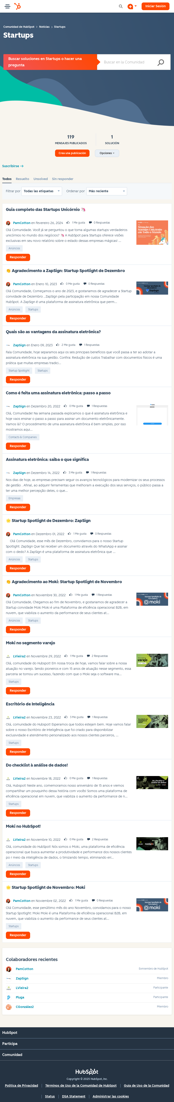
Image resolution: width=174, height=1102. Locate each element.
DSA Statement (73, 1096)
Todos (7, 179)
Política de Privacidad (21, 1086)
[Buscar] (134, 62)
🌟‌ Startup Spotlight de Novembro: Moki (45, 887)
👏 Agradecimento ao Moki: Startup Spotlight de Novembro (64, 581)
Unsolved (41, 179)
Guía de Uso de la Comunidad (146, 1086)
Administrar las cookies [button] (111, 1096)
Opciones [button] (106, 153)
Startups (33, 309)
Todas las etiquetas (38, 191)
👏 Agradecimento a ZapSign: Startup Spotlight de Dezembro (65, 270)
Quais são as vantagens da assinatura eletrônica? (53, 331)
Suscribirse (10, 166)
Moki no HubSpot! (23, 826)
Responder (18, 257)
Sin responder (62, 179)
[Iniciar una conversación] (132, 6)
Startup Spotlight (19, 370)
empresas (14, 498)
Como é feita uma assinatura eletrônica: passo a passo (58, 392)
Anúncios (14, 248)
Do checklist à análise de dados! (37, 765)
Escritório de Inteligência (30, 704)
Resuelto (22, 179)
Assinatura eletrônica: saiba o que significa (47, 459)
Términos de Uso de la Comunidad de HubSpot (81, 1086)
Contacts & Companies (23, 437)
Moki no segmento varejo (30, 642)
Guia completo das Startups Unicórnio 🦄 (46, 209)
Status (50, 1096)
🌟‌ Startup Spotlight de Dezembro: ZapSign (48, 520)
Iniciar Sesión (155, 6)
